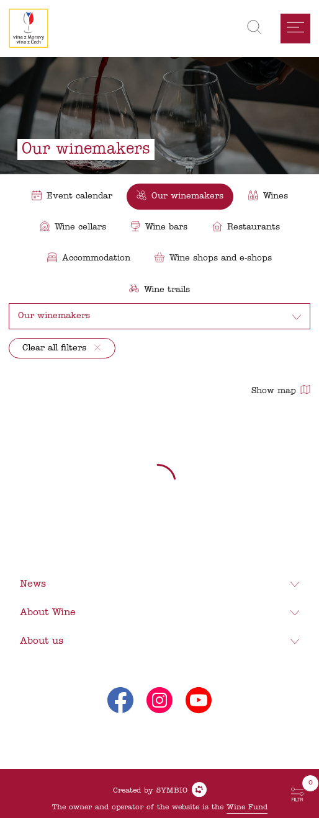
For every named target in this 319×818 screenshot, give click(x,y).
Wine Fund (247, 807)
